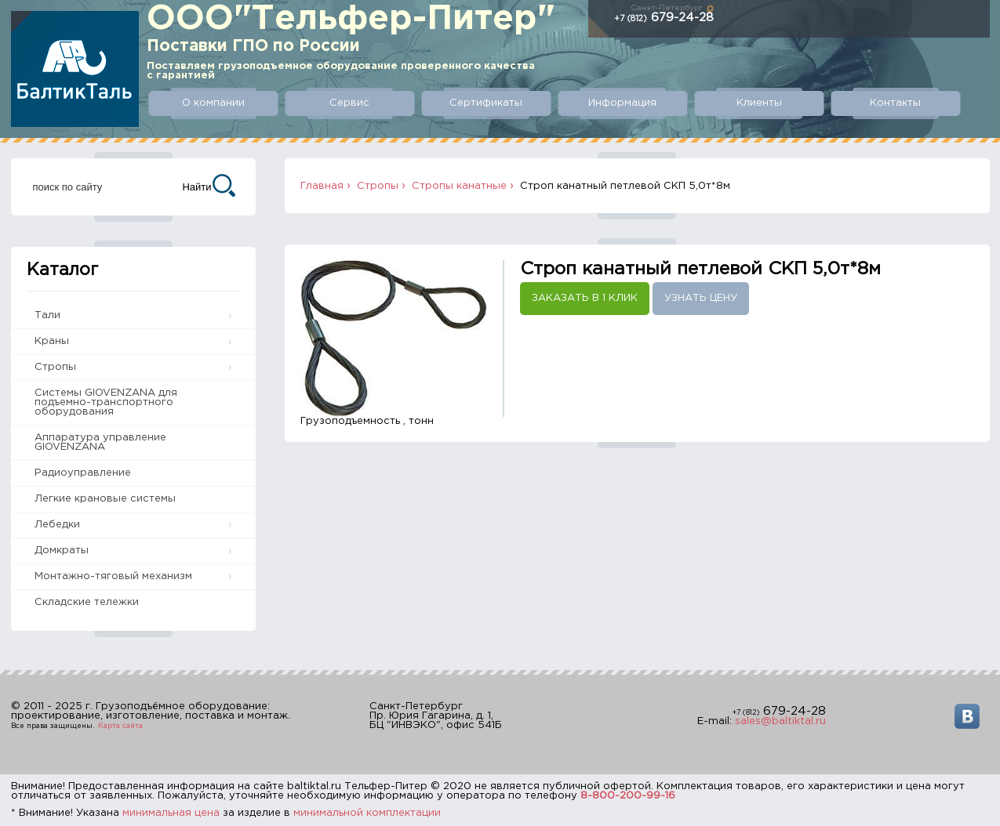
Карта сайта (120, 726)
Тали (47, 315)
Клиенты (759, 103)
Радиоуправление (83, 473)
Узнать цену (700, 298)
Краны (52, 341)
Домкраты (62, 550)
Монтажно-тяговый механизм (113, 576)
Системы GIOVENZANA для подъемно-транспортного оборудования (106, 402)
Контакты (895, 103)
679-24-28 (664, 18)
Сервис (349, 103)
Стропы (55, 367)
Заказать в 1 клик (585, 298)
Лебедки (57, 524)
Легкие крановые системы (105, 499)
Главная (322, 186)
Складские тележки (87, 602)
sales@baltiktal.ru (780, 721)
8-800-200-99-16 (627, 796)
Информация (622, 103)
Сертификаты (485, 103)
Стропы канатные (459, 186)
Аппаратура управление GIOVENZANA (100, 442)
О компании (213, 103)
